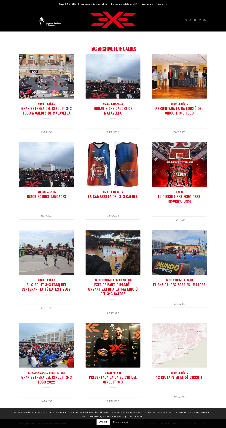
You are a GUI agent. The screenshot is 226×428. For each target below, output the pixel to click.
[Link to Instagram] (185, 19)
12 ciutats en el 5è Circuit (179, 377)
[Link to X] (190, 19)
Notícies (50, 103)
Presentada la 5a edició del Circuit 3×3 (113, 379)
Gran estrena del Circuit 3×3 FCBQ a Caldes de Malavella (46, 110)
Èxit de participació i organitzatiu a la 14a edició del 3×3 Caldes (113, 289)
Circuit (42, 103)
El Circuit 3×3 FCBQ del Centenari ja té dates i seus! (47, 287)
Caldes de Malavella (113, 103)
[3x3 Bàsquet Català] (113, 19)
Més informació (120, 422)
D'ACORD (103, 422)
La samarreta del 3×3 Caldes (113, 196)
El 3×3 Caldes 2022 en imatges (179, 284)
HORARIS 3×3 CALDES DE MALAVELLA (113, 110)
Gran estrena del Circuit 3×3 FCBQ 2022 (46, 379)
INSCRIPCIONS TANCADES (46, 196)
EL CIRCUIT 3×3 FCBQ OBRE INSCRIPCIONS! (179, 199)
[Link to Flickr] (199, 19)
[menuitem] (67, 4)
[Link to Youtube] (195, 19)
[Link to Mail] (204, 19)
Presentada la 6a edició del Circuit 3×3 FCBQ (179, 110)
